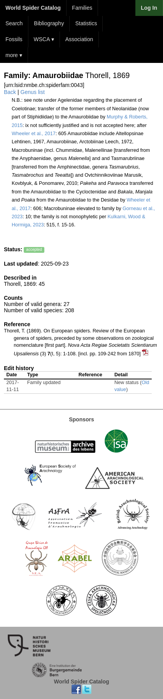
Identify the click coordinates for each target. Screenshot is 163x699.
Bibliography (49, 23)
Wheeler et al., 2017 (34, 133)
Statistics (86, 23)
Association (79, 39)
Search (14, 23)
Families (82, 8)
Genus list (33, 92)
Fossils (14, 39)
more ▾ (13, 55)
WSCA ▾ (44, 39)
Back (10, 92)
